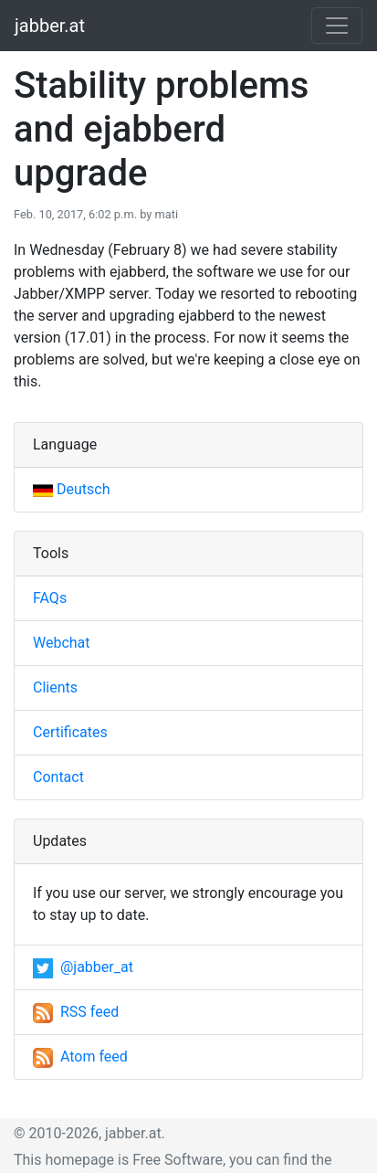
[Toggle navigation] (336, 25)
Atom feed (80, 1056)
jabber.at (50, 26)
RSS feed (76, 1011)
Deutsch (71, 489)
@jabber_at (83, 967)
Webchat (61, 642)
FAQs (50, 598)
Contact (58, 777)
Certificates (70, 732)
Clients (55, 687)
